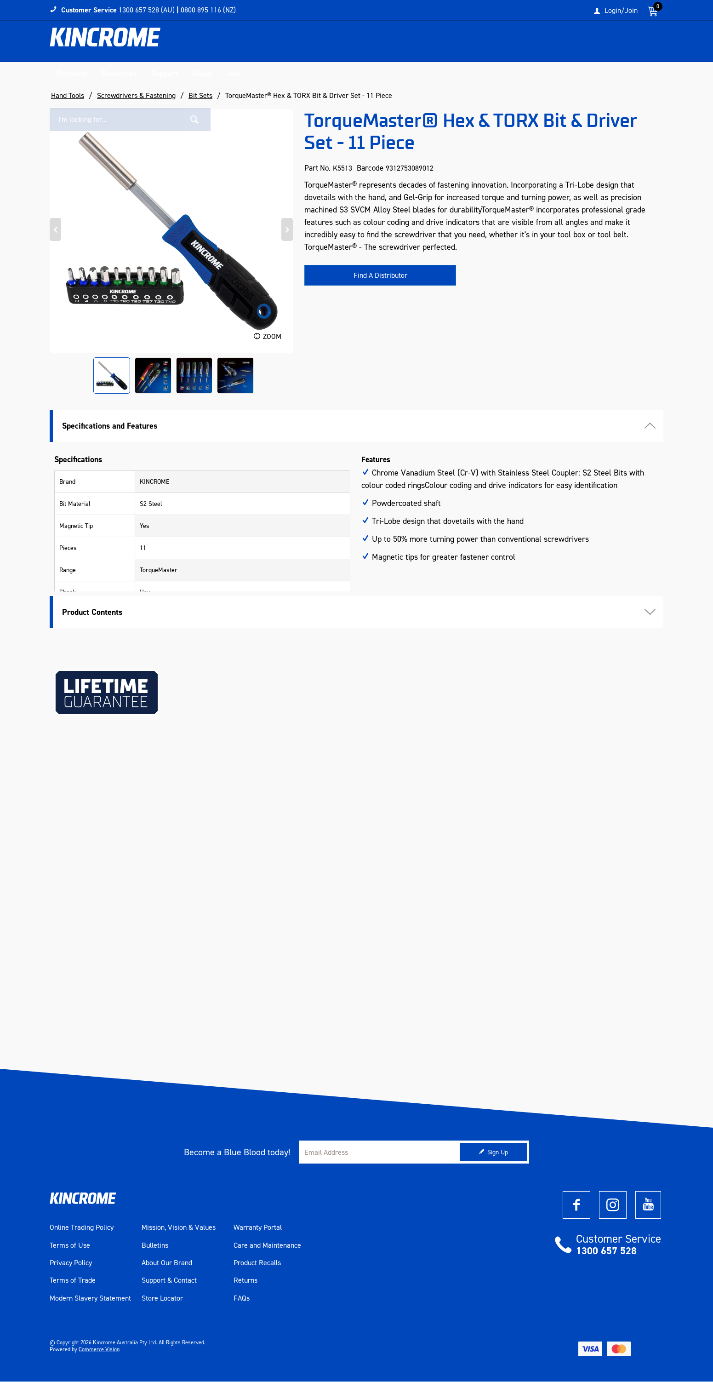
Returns (245, 1281)
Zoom (272, 337)
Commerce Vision (99, 1349)
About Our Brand (167, 1263)
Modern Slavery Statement (90, 1299)
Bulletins (155, 1246)
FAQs (242, 1299)
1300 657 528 (606, 1251)
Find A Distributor (380, 276)
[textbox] (569, 43)
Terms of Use (70, 1246)
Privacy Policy (71, 1263)
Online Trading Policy (82, 1228)
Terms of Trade (73, 1281)
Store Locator (162, 1299)
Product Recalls (257, 1263)
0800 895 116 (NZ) (208, 10)
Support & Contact (169, 1281)
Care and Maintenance (267, 1246)
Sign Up (497, 1152)
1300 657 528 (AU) (147, 10)
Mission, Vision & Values (179, 1228)
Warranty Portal (258, 1228)
